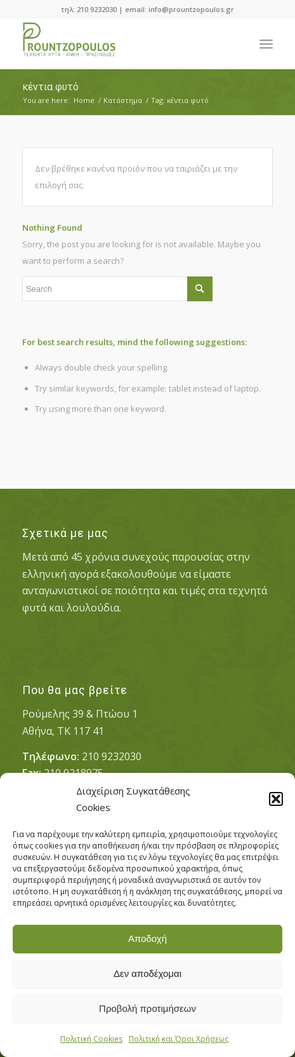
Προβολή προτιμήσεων (147, 1008)
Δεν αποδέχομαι (147, 973)
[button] (276, 799)
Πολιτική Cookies (91, 1038)
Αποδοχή (147, 938)
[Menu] (266, 44)
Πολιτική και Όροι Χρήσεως (178, 1038)
